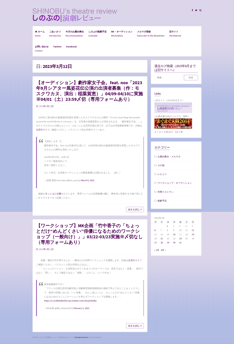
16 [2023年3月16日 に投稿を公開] (174, 234)
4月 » (163, 250)
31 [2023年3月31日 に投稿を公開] (180, 242)
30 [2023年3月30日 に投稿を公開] (174, 242)
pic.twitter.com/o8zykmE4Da (83, 300)
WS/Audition (121, 33)
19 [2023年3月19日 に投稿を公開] (193, 234)
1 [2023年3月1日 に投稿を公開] (167, 226)
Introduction (55, 33)
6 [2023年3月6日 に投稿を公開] (155, 230)
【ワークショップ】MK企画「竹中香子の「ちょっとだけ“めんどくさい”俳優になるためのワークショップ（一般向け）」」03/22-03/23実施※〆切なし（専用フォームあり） (89, 234)
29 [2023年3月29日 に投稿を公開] (168, 242)
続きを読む (135, 209)
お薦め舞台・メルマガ (169, 156)
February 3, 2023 (81, 308)
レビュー (162, 174)
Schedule (97, 33)
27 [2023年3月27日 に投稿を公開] (155, 242)
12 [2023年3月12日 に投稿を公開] (193, 230)
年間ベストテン (166, 191)
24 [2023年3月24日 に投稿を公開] (180, 238)
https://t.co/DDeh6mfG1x (56, 300)
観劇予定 (162, 200)
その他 (161, 165)
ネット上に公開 (53, 193)
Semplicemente (81, 337)
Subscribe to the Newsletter (151, 33)
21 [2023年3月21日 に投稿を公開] (162, 238)
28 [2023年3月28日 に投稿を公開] (162, 242)
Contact (42, 48)
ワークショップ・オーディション (175, 182)
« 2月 (156, 250)
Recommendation (75, 33)
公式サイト (41, 129)
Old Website (175, 33)
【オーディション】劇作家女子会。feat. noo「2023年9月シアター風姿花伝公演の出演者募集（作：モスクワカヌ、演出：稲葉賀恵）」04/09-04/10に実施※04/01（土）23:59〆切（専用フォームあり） (89, 91)
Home (40, 33)
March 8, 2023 (87, 180)
